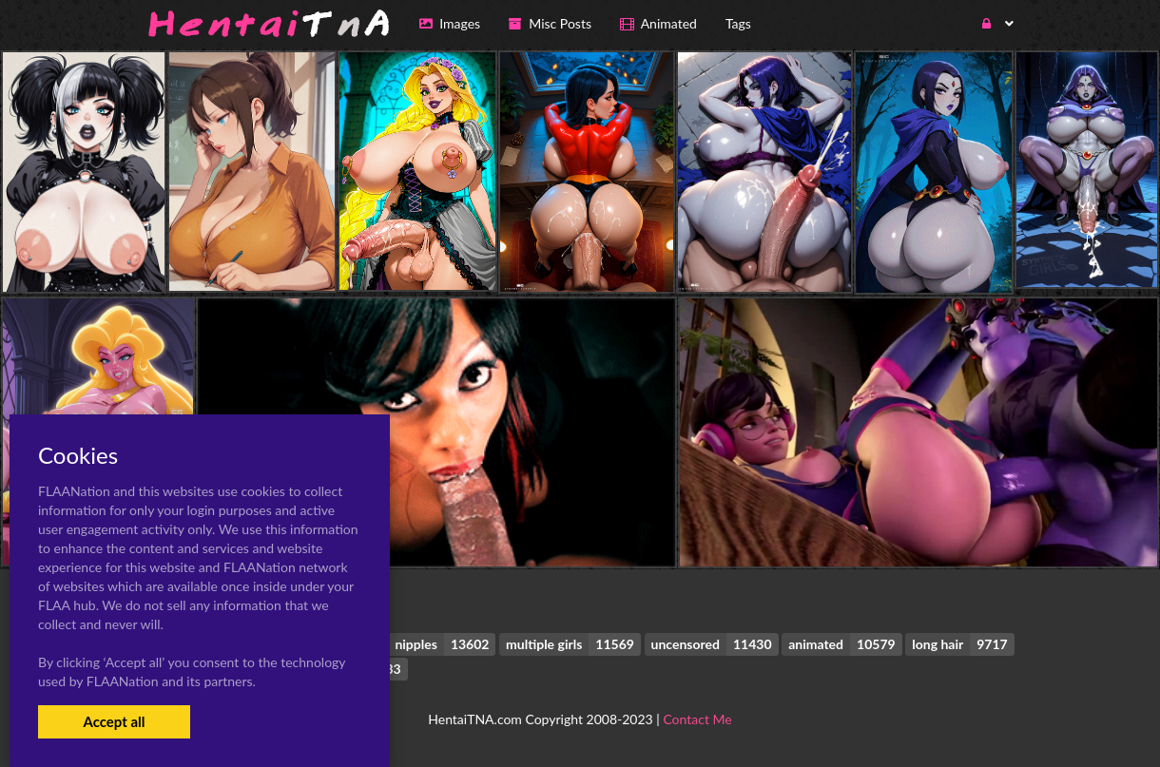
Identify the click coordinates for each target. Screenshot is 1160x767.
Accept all (114, 721)
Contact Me (697, 719)
